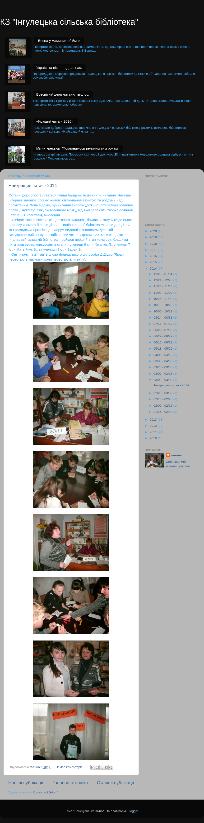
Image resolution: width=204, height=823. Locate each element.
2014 (154, 268)
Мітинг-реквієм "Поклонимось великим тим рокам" (77, 148)
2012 (154, 425)
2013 (154, 419)
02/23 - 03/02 (163, 393)
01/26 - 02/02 (163, 412)
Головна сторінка (70, 782)
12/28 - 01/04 (163, 274)
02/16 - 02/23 (163, 399)
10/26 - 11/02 (163, 299)
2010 (154, 438)
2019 (154, 237)
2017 (154, 250)
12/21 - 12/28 (163, 280)
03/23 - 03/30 (163, 367)
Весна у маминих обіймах (59, 41)
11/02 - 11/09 (163, 292)
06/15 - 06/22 (163, 342)
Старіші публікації (115, 782)
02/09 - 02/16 (163, 405)
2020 (154, 231)
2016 (154, 256)
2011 (154, 432)
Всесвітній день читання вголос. (62, 94)
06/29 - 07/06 (163, 330)
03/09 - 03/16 (163, 373)
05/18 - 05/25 (163, 348)
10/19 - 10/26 (163, 305)
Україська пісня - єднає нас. (59, 68)
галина (176, 455)
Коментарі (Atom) (45, 792)
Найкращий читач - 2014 (33, 185)
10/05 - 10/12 (163, 311)
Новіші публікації (25, 782)
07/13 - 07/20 (163, 323)
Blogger (132, 811)
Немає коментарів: (70, 767)
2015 (154, 262)
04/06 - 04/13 (163, 355)
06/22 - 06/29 (163, 336)
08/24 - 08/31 (163, 317)
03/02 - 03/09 (163, 380)
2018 (154, 243)
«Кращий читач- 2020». (55, 121)
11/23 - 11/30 (163, 286)
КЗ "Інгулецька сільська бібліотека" (69, 22)
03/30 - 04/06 (163, 361)
